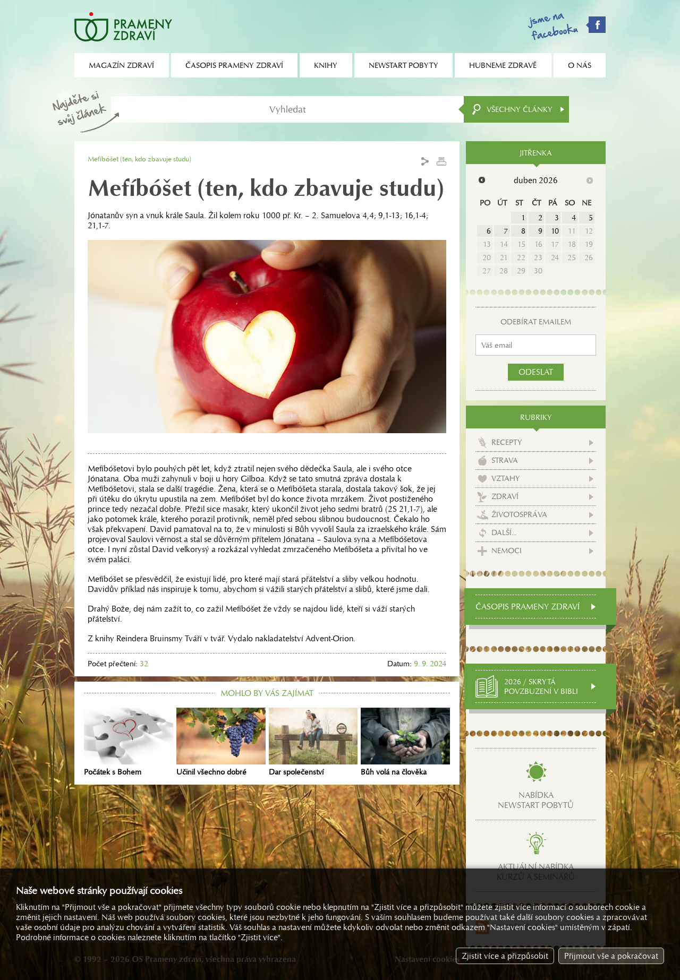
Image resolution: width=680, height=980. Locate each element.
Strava (504, 460)
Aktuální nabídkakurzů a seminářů (536, 872)
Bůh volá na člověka (405, 742)
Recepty (506, 442)
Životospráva (519, 514)
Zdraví (504, 496)
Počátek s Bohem (128, 742)
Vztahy (505, 478)
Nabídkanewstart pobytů (536, 800)
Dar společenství (313, 742)
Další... (503, 532)
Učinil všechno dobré (221, 742)
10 (555, 231)
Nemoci (506, 550)
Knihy (325, 65)
